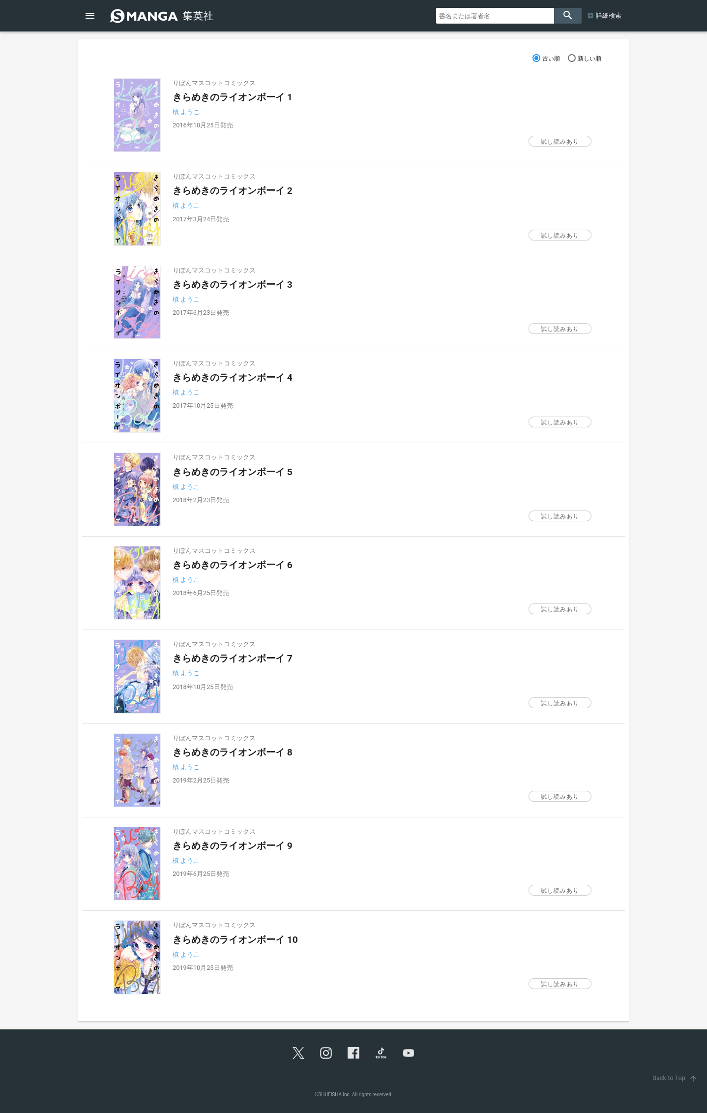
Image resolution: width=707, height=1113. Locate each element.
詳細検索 (608, 15)
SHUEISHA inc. (334, 1094)
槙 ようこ (186, 112)
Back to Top (675, 1078)
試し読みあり (560, 141)
